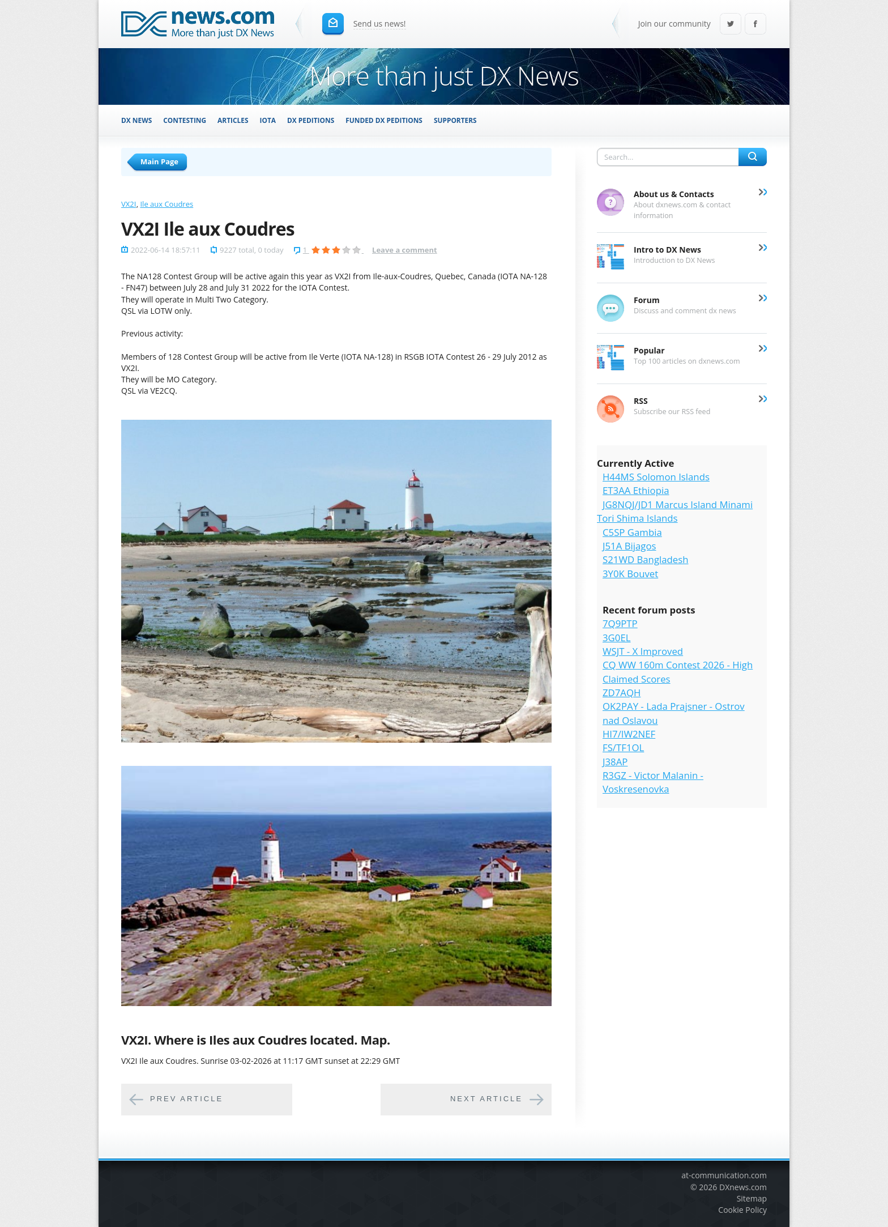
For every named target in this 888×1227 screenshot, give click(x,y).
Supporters (455, 120)
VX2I (128, 204)
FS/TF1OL (623, 747)
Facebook (755, 24)
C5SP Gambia (632, 532)
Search (752, 157)
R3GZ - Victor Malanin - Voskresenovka (653, 782)
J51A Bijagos (629, 545)
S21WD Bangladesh (646, 559)
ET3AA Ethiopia (636, 490)
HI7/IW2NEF (629, 733)
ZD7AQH (622, 692)
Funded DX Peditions (383, 120)
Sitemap (752, 1198)
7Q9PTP (620, 623)
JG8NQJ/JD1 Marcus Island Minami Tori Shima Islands (675, 511)
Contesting (184, 120)
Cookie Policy (742, 1209)
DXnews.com (743, 1187)
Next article (486, 1099)
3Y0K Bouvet (630, 573)
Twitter (730, 24)
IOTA (268, 120)
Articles (232, 120)
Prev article (186, 1099)
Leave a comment (404, 250)
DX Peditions (310, 120)
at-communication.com (724, 1175)
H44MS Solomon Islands (656, 476)
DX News (136, 120)
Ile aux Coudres (166, 204)
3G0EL (616, 637)
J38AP (615, 761)
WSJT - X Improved (643, 651)
